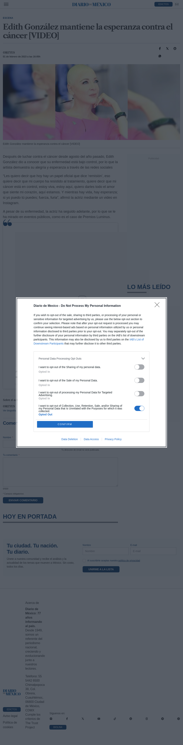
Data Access (91, 439)
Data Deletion (69, 439)
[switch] (139, 367)
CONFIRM (65, 424)
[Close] (158, 306)
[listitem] (91, 358)
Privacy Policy (113, 439)
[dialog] (91, 372)
